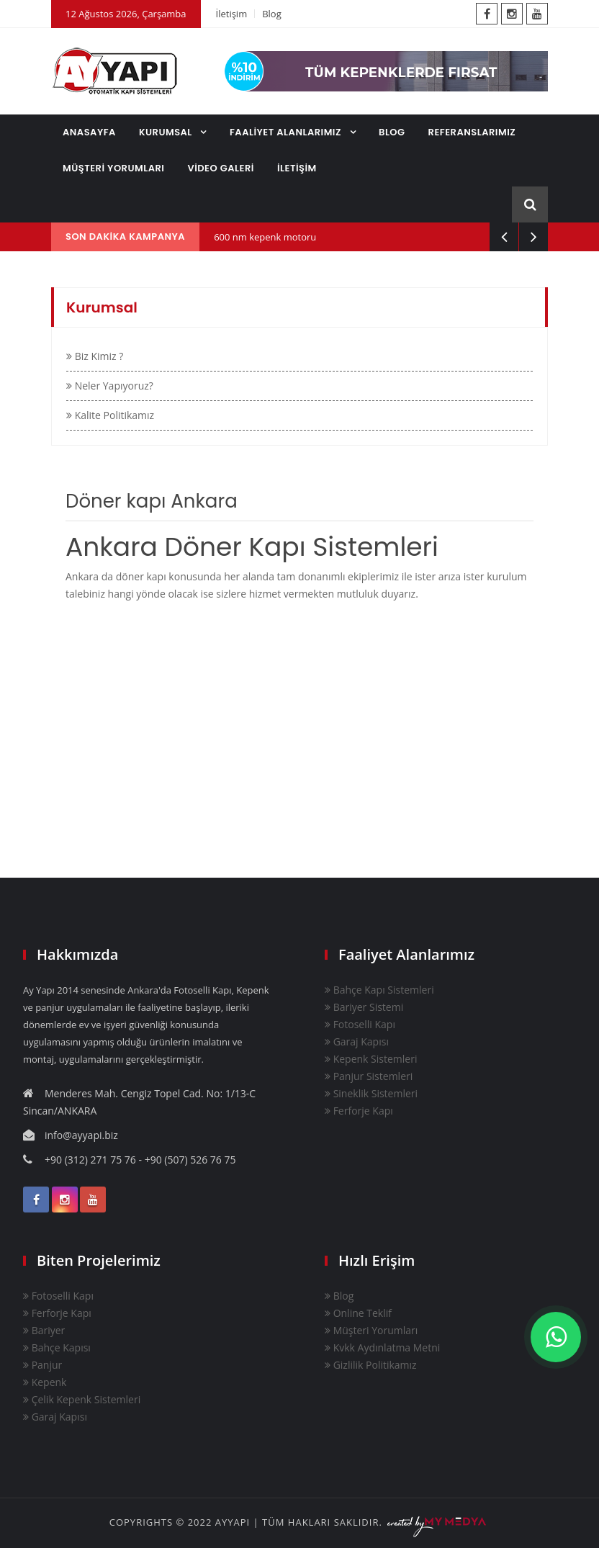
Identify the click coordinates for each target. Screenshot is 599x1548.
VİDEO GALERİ (220, 168)
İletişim (232, 13)
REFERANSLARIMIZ (472, 132)
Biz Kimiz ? (94, 356)
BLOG (392, 132)
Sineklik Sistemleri (371, 1093)
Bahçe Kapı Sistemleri (379, 989)
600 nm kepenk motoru (265, 236)
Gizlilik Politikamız (371, 1365)
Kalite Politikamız (110, 415)
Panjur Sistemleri (369, 1076)
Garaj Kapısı (357, 1041)
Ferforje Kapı (359, 1110)
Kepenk (44, 1382)
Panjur (42, 1365)
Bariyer (44, 1330)
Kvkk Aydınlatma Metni (382, 1347)
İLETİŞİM (297, 168)
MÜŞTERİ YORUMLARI (113, 168)
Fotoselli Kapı (360, 1024)
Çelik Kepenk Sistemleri (81, 1399)
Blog (272, 13)
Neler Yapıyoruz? (109, 385)
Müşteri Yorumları (371, 1330)
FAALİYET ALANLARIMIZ (287, 132)
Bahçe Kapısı (57, 1347)
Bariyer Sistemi (364, 1007)
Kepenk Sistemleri (371, 1059)
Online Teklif (358, 1313)
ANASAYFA (89, 132)
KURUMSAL (167, 132)
